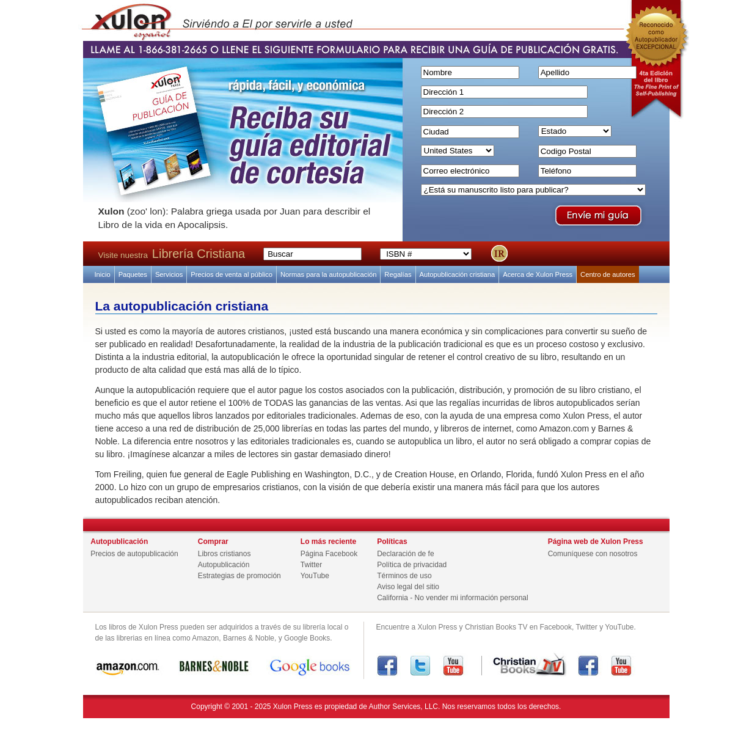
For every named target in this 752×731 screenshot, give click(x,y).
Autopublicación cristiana (457, 274)
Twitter (311, 564)
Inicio (103, 274)
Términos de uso (404, 575)
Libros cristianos (224, 553)
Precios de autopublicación (134, 553)
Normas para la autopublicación (328, 274)
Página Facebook (329, 553)
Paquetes (133, 274)
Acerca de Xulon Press (537, 274)
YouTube (315, 575)
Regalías (397, 274)
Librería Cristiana (198, 253)
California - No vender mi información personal (452, 597)
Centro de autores (607, 274)
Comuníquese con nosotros (593, 553)
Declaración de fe (405, 553)
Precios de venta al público (231, 274)
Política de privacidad (412, 564)
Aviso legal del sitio (408, 586)
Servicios (169, 274)
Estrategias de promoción (239, 575)
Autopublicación (224, 564)
